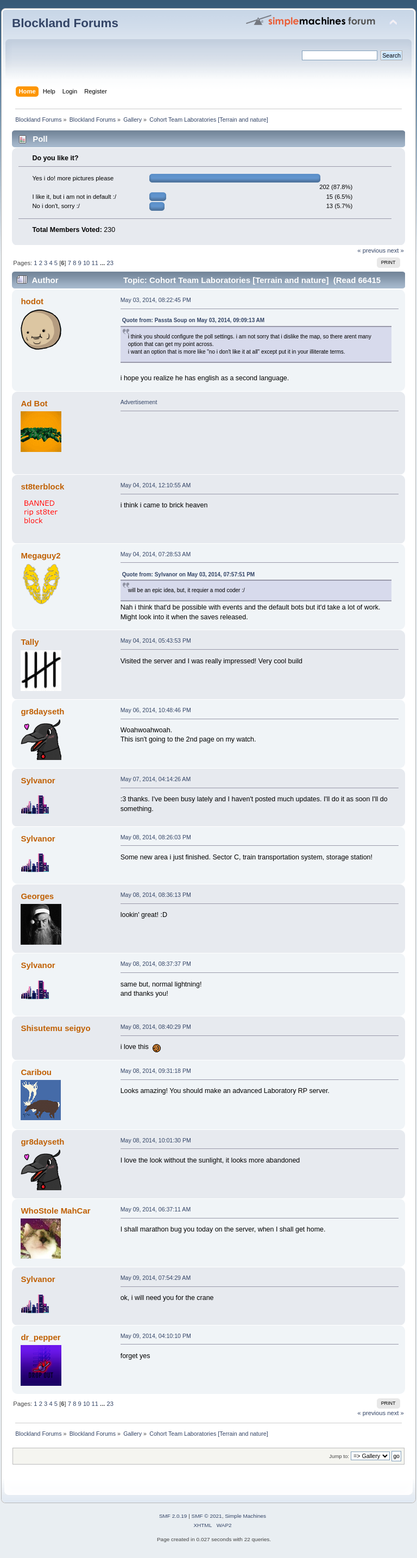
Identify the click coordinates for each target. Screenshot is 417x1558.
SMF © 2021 (207, 1516)
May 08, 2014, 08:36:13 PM (156, 894)
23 (110, 263)
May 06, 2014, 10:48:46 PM (156, 710)
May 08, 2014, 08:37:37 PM (156, 963)
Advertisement (139, 402)
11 (94, 263)
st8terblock (42, 486)
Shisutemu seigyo (55, 1028)
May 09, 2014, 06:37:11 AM (156, 1209)
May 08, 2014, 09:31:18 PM (156, 1070)
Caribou (36, 1072)
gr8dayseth (42, 711)
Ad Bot (34, 403)
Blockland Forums (65, 23)
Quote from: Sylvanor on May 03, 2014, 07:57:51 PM (188, 574)
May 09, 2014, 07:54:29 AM (156, 1277)
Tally (30, 641)
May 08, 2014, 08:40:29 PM (156, 1026)
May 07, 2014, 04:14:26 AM (156, 779)
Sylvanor (38, 780)
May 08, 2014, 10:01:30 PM (156, 1140)
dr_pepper (40, 1337)
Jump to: (339, 1456)
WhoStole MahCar (55, 1210)
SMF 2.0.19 (173, 1516)
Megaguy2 (40, 555)
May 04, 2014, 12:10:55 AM (156, 485)
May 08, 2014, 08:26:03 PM (156, 837)
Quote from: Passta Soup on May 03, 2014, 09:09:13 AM (193, 320)
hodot (32, 301)
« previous (371, 250)
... (103, 263)
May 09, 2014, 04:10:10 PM (156, 1336)
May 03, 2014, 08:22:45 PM (156, 300)
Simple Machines (245, 1516)
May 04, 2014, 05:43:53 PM (156, 640)
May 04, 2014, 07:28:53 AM (156, 554)
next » (395, 250)
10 (86, 263)
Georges (37, 896)
